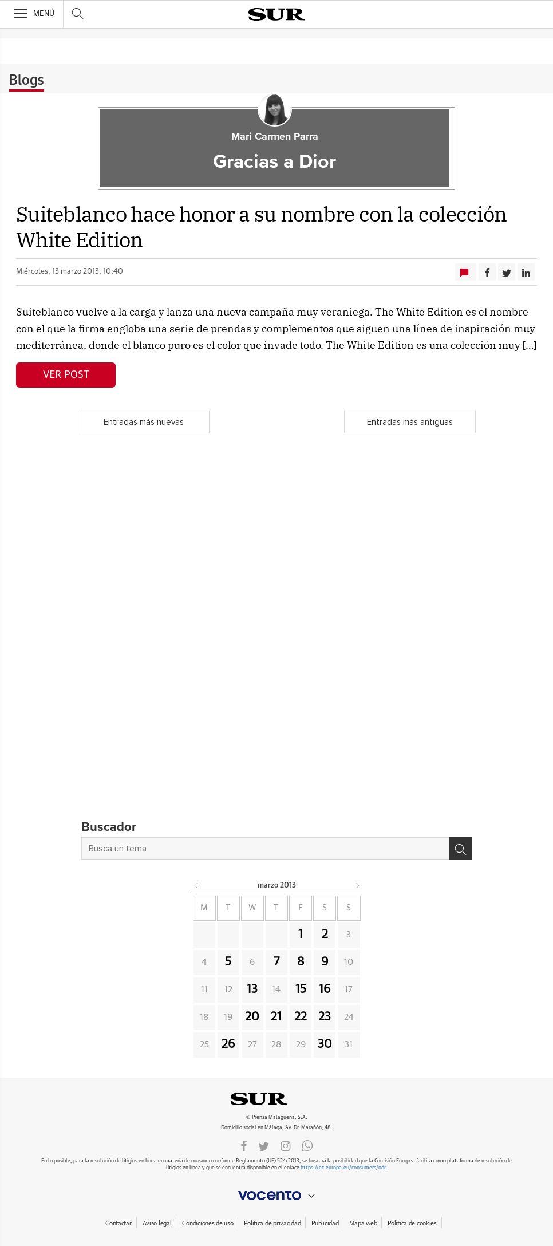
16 (325, 989)
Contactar (118, 1223)
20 (252, 1017)
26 (228, 1044)
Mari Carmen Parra (274, 137)
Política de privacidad (272, 1223)
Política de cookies (412, 1223)
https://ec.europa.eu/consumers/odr (343, 1167)
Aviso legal (157, 1223)
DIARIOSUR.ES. (276, 1099)
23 (324, 1017)
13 (252, 989)
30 (325, 1044)
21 (276, 1017)
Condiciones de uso (207, 1223)
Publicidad (324, 1223)
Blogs (26, 81)
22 (300, 1017)
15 (300, 989)
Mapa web (363, 1223)
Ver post (66, 375)
